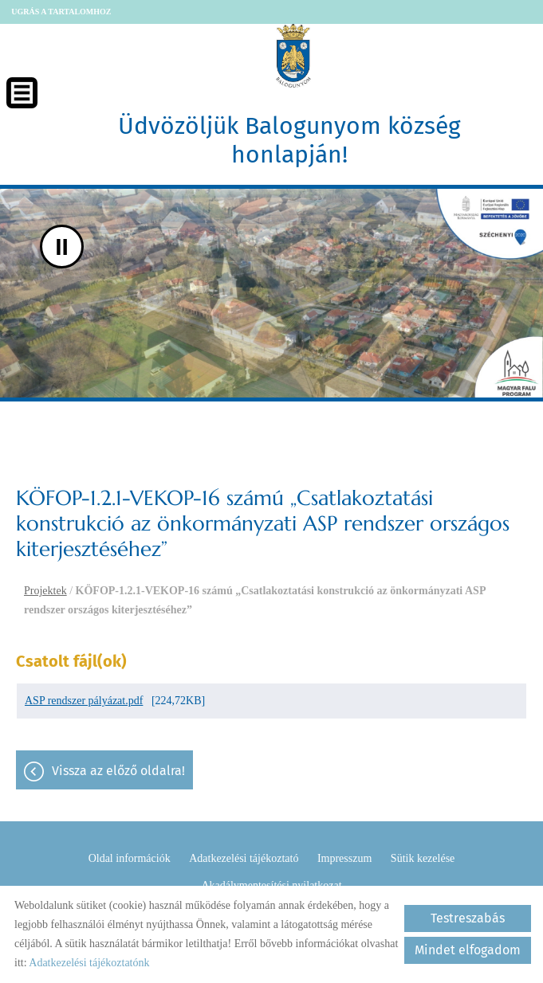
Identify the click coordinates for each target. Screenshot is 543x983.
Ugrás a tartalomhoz (61, 11)
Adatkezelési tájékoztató (243, 858)
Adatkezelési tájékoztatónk (89, 963)
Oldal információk (130, 858)
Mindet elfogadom (468, 950)
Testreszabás (468, 918)
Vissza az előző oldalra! (118, 770)
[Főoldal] (293, 56)
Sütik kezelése (422, 858)
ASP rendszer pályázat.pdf (84, 701)
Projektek (45, 591)
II (62, 246)
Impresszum (344, 858)
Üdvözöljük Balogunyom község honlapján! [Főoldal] (289, 140)
